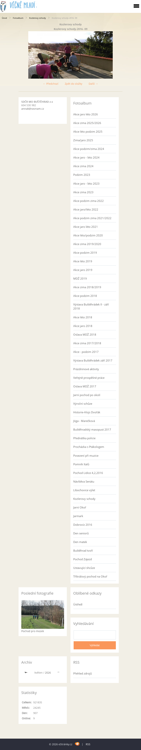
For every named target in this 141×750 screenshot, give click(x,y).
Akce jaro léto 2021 (85, 227)
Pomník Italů (81, 464)
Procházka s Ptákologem (88, 447)
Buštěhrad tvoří (83, 550)
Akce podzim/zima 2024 (88, 149)
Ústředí (77, 604)
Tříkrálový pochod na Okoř (90, 576)
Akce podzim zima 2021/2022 (92, 218)
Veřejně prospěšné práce (88, 378)
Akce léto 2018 (82, 317)
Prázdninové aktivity (86, 369)
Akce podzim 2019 (85, 252)
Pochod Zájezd (82, 559)
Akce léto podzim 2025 (87, 131)
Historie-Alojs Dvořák (86, 412)
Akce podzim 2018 (85, 296)
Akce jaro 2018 (82, 326)
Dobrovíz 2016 (82, 524)
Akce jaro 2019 (82, 270)
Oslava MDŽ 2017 (84, 386)
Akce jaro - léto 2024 (86, 157)
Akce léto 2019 (82, 261)
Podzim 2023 (81, 175)
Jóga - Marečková (84, 421)
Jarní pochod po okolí (86, 395)
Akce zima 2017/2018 (87, 343)
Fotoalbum (18, 18)
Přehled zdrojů (82, 673)
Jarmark (78, 516)
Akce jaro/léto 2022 (85, 209)
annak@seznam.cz (32, 108)
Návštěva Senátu (83, 481)
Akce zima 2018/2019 (87, 287)
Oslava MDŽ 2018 (84, 334)
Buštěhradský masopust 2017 (92, 429)
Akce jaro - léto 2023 (86, 183)
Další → (93, 83)
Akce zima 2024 (83, 166)
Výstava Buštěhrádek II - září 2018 (91, 306)
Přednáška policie (84, 438)
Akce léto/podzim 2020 (88, 235)
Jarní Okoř (79, 507)
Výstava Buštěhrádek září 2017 (92, 360)
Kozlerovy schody (37, 18)
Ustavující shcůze (84, 568)
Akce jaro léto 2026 (85, 114)
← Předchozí (50, 83)
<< (26, 672)
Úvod (4, 18)
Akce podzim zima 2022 (88, 201)
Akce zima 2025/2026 (87, 123)
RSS (88, 744)
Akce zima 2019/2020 (87, 244)
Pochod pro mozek (32, 631)
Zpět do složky (73, 83)
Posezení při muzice (85, 455)
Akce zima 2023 (83, 192)
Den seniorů (81, 533)
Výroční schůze (82, 403)
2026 (48, 672)
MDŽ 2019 (80, 278)
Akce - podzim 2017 (86, 352)
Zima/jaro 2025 (83, 140)
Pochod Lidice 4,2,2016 (88, 473)
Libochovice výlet (84, 490)
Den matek (80, 542)
